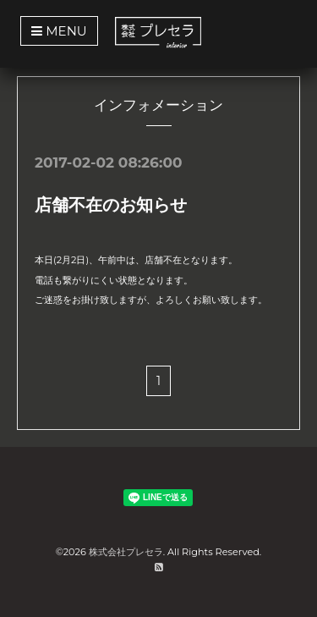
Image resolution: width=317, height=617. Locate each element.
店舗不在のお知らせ (111, 205)
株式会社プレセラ (126, 552)
